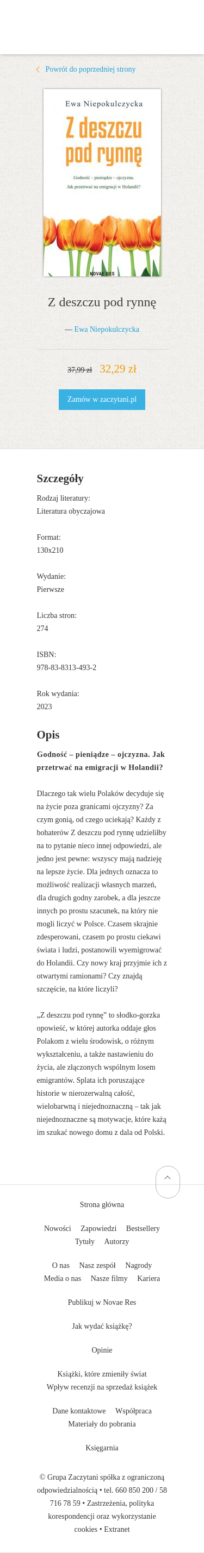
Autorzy (116, 1242)
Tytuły (85, 1242)
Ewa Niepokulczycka (107, 329)
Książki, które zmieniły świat (101, 1374)
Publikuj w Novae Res (102, 1302)
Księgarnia (102, 1448)
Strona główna (102, 1205)
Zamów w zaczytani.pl (102, 399)
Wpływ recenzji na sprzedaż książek (102, 1387)
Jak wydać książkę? (102, 1326)
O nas (61, 1265)
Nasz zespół (97, 1265)
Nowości (57, 1228)
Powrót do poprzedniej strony (91, 69)
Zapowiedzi (98, 1228)
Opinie (101, 1350)
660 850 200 (134, 1490)
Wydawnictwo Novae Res (102, 16)
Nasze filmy (109, 1278)
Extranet (116, 1529)
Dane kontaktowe (79, 1411)
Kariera (148, 1278)
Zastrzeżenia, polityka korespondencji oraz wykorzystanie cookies (102, 1516)
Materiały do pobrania (101, 1424)
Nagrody (138, 1265)
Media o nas (62, 1278)
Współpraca (133, 1411)
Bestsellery (143, 1228)
